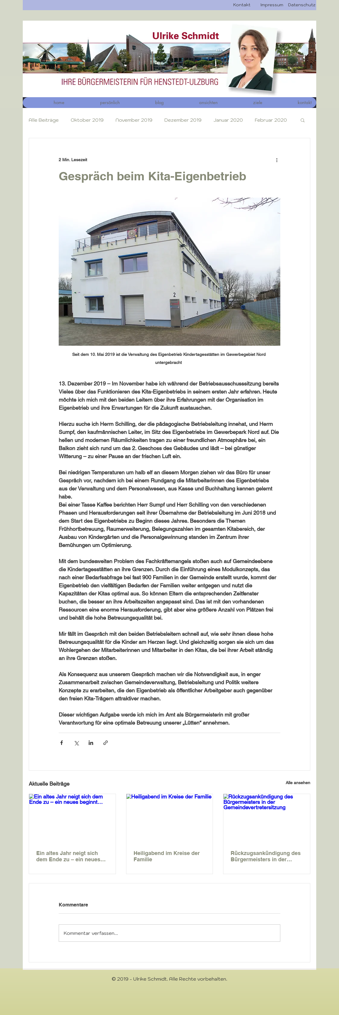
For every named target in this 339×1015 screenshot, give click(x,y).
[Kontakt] (242, 5)
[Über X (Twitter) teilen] (76, 743)
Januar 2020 (228, 120)
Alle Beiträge (44, 120)
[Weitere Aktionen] (276, 159)
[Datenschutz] (302, 5)
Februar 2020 (271, 120)
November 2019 (134, 120)
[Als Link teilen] (105, 743)
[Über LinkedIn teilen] (91, 743)
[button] (195, 102)
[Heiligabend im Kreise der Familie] (169, 818)
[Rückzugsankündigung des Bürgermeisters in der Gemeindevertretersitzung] (266, 818)
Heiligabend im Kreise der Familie (167, 856)
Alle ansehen (298, 782)
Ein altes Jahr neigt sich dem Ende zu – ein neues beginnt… (68, 856)
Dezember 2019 (183, 120)
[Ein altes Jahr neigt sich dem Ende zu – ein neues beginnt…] (72, 818)
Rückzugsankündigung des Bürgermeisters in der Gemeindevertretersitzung (266, 856)
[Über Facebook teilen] (61, 743)
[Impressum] (272, 5)
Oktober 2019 (87, 120)
